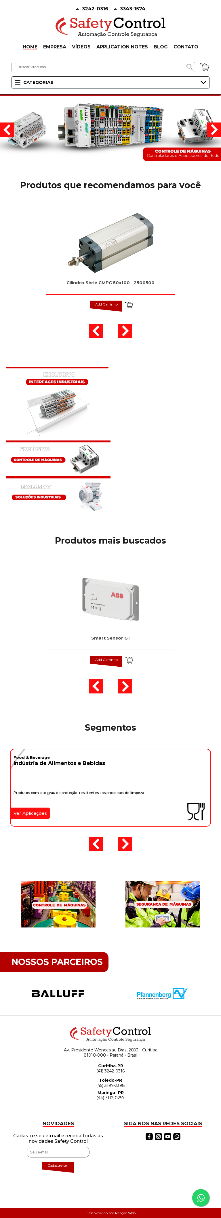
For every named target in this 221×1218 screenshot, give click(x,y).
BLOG (161, 47)
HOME (30, 47)
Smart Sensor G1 (110, 638)
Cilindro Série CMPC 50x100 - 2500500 (110, 282)
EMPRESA (54, 47)
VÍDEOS (81, 47)
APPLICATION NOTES (122, 47)
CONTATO (186, 47)
